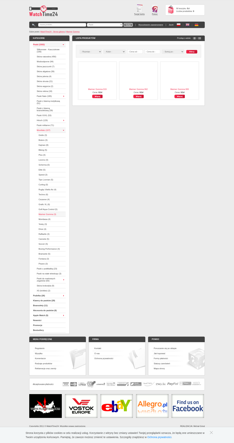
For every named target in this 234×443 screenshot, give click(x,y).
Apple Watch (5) (40, 315)
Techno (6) (43, 194)
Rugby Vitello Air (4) (47, 189)
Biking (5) (43, 150)
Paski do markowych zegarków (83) (46, 279)
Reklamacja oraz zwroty (45, 368)
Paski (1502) (39, 44)
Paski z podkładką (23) (47, 269)
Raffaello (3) (44, 234)
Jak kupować (159, 353)
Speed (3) (43, 175)
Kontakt (97, 348)
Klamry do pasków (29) (44, 300)
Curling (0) (43, 184)
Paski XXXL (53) (44, 115)
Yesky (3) (43, 224)
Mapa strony (159, 368)
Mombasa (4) (44, 219)
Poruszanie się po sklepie (165, 348)
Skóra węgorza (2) (45, 86)
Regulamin (40, 348)
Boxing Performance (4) (49, 249)
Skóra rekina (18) (44, 91)
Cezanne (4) (44, 199)
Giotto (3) (43, 135)
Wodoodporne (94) (45, 61)
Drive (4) (42, 229)
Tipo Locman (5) (46, 180)
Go (128, 25)
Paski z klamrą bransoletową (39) (45, 109)
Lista (194, 38)
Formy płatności (161, 358)
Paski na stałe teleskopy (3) (49, 274)
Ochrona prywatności (103, 358)
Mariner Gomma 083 (179, 89)
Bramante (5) (44, 254)
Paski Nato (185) (44, 96)
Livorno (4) (43, 160)
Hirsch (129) (42, 120)
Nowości (37, 320)
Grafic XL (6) (44, 204)
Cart (170, 9)
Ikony (199, 38)
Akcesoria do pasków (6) (45, 310)
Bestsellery (38, 330)
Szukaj (191, 51)
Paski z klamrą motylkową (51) (48, 102)
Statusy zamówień (162, 363)
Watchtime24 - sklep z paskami (43, 10)
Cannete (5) (44, 239)
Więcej (97, 96)
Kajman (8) (43, 145)
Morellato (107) (43, 130)
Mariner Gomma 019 (97, 89)
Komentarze (40, 358)
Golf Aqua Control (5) (48, 209)
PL (179, 25)
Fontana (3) (44, 259)
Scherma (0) (44, 165)
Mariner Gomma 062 (138, 89)
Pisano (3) (43, 264)
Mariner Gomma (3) (47, 214)
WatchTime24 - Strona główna (52, 32)
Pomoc (155, 10)
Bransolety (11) (40, 305)
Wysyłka (38, 353)
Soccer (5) (43, 244)
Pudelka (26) (39, 295)
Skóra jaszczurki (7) (45, 66)
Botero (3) (43, 140)
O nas (97, 353)
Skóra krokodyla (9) (45, 286)
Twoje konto (139, 9)
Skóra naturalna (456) (46, 56)
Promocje (37, 325)
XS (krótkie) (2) (43, 291)
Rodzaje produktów (43, 363)
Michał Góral (199, 426)
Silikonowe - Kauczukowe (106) (48, 50)
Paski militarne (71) (45, 125)
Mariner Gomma (73, 32)
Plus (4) (42, 155)
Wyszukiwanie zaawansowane (150, 25)
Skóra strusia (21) (45, 81)
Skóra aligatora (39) (45, 71)
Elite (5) (42, 170)
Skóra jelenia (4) (44, 76)
